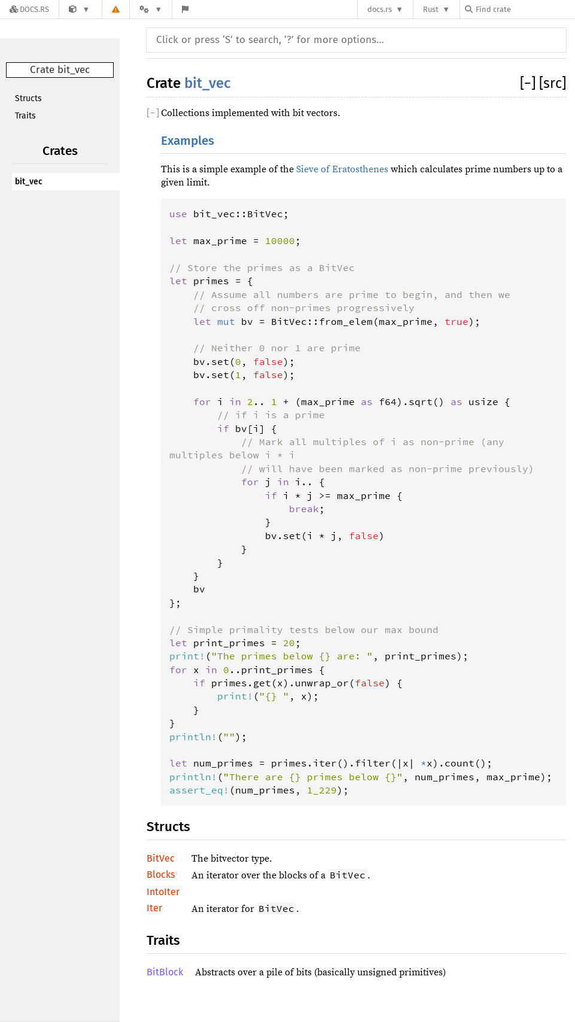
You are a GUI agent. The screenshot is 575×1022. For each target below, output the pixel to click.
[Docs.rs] (29, 9)
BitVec (161, 858)
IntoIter (163, 892)
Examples (187, 140)
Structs (28, 98)
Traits (25, 116)
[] (529, 83)
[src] (552, 83)
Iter (154, 908)
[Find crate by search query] (524, 9)
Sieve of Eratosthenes (342, 169)
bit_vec (28, 182)
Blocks (161, 874)
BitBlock (165, 972)
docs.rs (379, 9)
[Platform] (151, 9)
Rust (431, 9)
